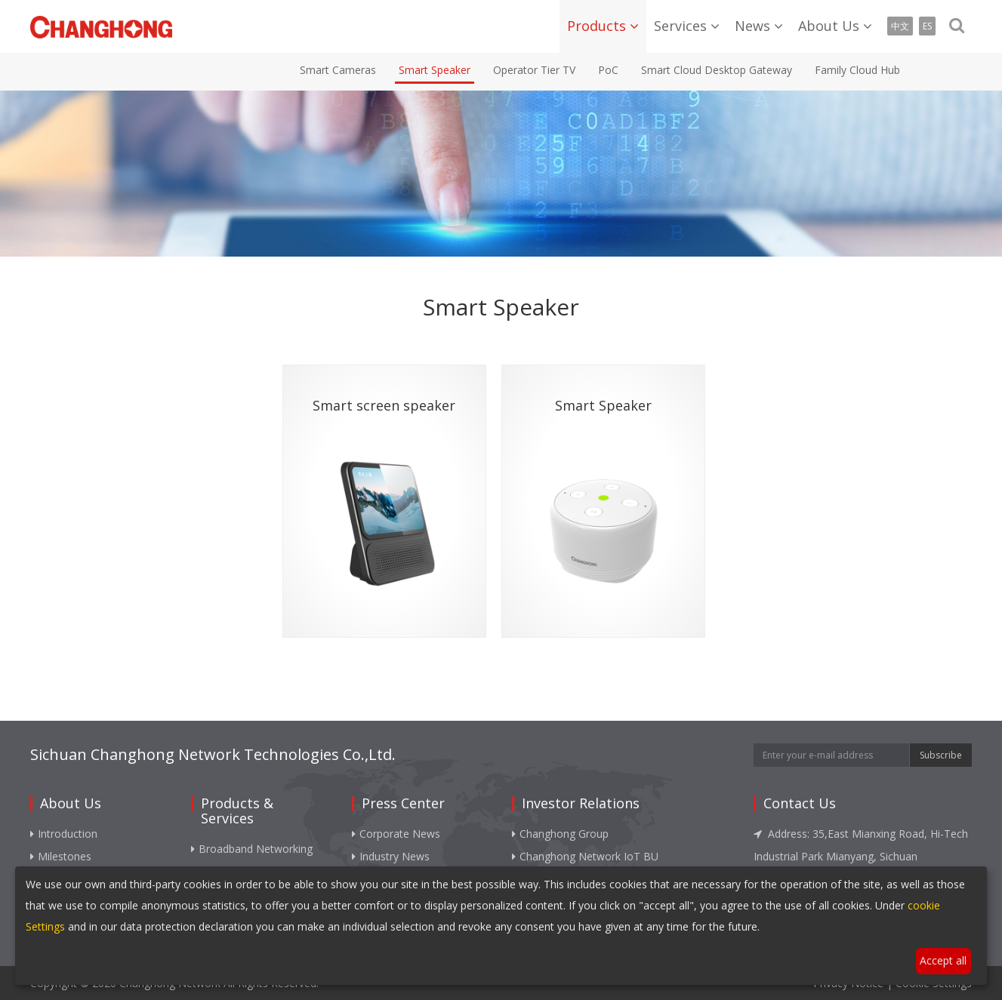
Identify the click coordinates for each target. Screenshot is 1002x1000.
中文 (900, 26)
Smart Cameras (338, 70)
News (752, 26)
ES (927, 26)
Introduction (63, 833)
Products (596, 26)
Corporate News (396, 833)
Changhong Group (560, 833)
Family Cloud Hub (857, 70)
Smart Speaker (434, 70)
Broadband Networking (252, 849)
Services (680, 26)
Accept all (943, 960)
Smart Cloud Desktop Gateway (716, 70)
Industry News (391, 856)
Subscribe (941, 755)
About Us (828, 26)
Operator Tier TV (534, 70)
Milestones (60, 856)
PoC (608, 70)
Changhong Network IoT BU (585, 856)
